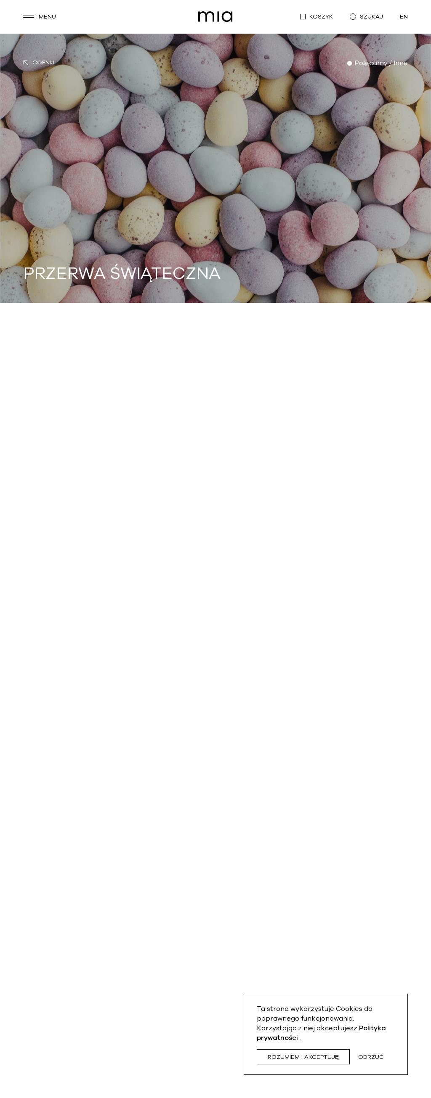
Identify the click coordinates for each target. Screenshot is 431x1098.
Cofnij (38, 62)
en (404, 17)
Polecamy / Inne (381, 63)
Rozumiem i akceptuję (303, 1057)
